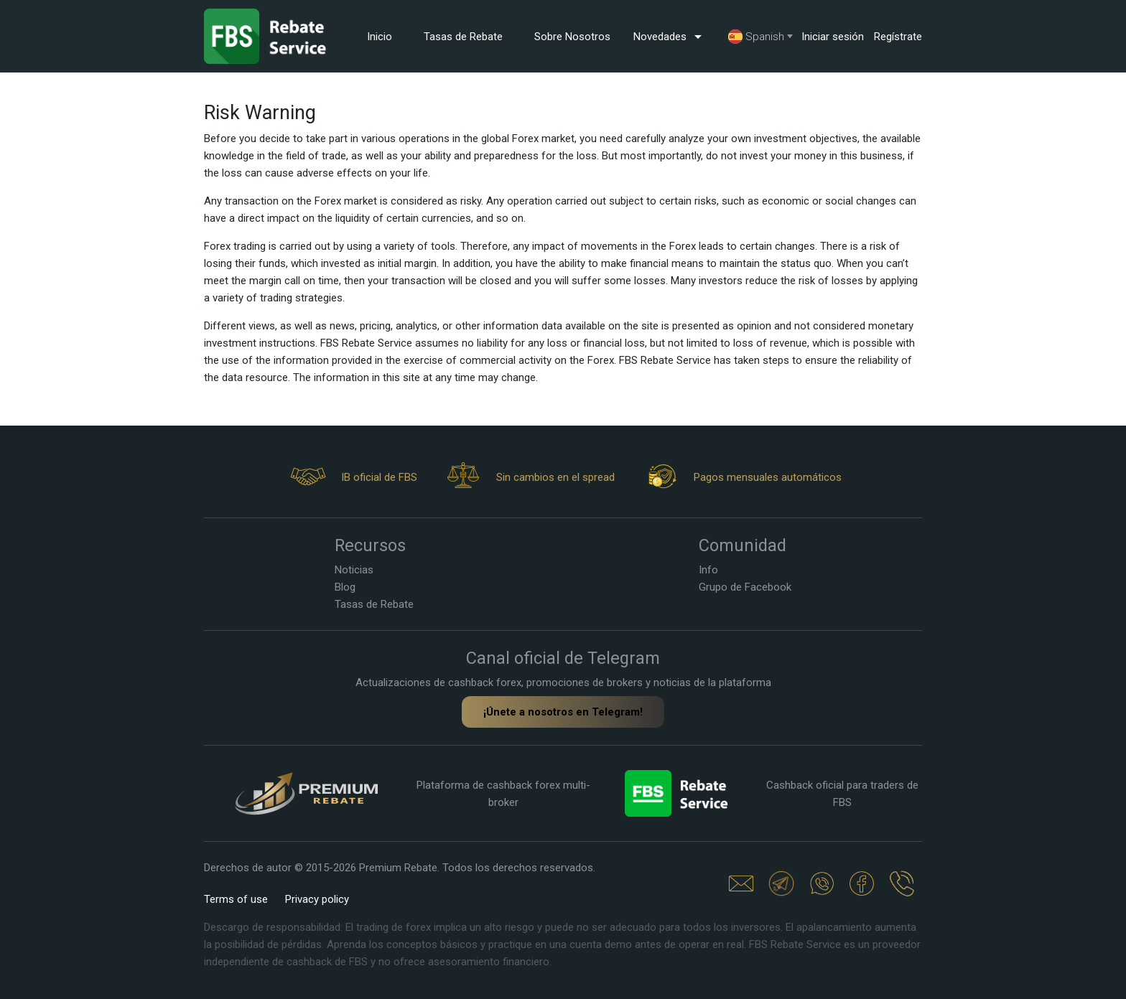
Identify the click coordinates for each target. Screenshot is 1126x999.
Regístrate (898, 36)
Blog (345, 587)
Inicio (379, 36)
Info (708, 569)
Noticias (354, 569)
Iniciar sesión (832, 36)
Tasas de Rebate (463, 36)
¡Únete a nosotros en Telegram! (563, 711)
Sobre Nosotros (572, 36)
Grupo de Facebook (745, 587)
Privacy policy (317, 899)
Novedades (670, 37)
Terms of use (236, 899)
